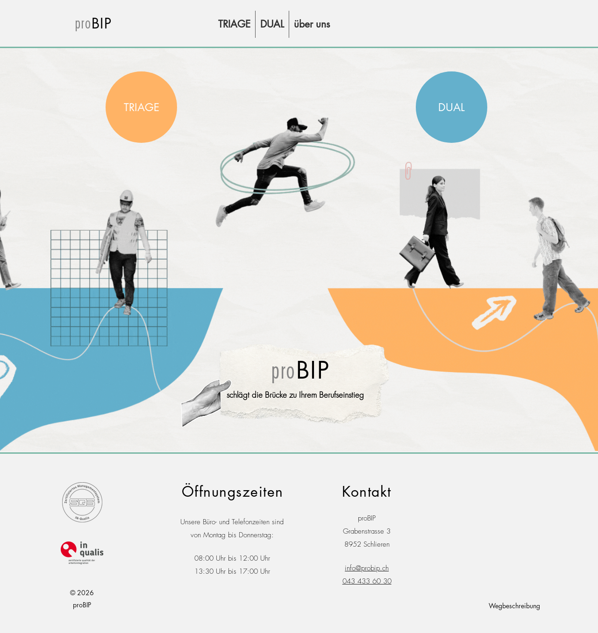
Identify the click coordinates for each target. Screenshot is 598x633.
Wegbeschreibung (514, 605)
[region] (141, 107)
